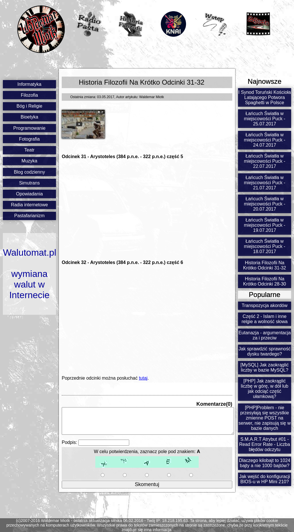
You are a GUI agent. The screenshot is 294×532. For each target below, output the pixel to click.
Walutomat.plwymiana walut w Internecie (29, 273)
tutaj (143, 378)
